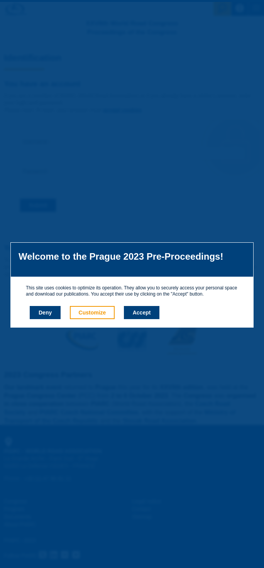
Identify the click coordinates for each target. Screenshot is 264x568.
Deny (45, 312)
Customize (92, 312)
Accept (142, 312)
